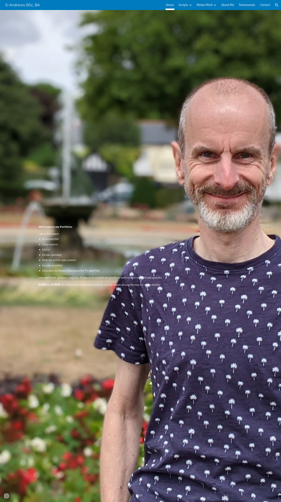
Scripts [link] (183, 5)
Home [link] (170, 5)
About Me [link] (227, 5)
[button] (276, 5)
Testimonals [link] (247, 5)
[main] (131, 255)
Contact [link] (265, 5)
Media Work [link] (205, 5)
